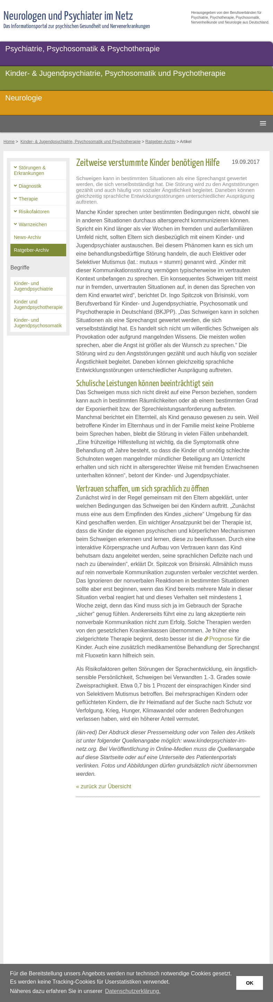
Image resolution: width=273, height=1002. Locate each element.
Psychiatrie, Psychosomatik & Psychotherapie (82, 48)
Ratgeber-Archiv (161, 141)
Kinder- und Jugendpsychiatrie (33, 286)
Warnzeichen (33, 224)
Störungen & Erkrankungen (30, 170)
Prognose (221, 639)
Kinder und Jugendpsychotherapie (38, 304)
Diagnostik (30, 186)
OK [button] (250, 983)
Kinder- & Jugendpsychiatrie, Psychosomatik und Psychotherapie (115, 73)
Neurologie (23, 98)
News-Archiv (27, 237)
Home (9, 141)
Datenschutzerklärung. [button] (132, 991)
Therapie (28, 199)
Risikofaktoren (34, 211)
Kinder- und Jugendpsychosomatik (38, 322)
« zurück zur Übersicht (103, 786)
